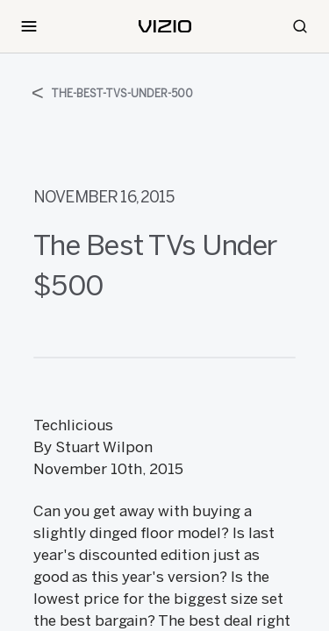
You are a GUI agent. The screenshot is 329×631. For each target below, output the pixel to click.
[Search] (300, 26)
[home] (165, 26)
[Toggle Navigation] (29, 26)
